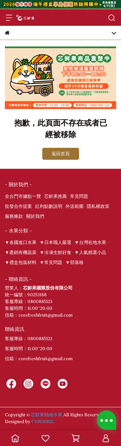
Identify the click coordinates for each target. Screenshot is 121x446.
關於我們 (35, 216)
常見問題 (79, 196)
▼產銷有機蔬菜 (20, 252)
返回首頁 (61, 154)
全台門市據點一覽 (23, 196)
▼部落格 (75, 262)
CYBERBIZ (42, 421)
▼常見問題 (51, 262)
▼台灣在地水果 (90, 242)
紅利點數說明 (48, 206)
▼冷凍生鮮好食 (55, 252)
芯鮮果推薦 (55, 196)
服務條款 (14, 216)
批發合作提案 (18, 206)
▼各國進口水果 (20, 242)
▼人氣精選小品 (90, 252)
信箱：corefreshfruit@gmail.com (39, 358)
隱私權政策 (98, 206)
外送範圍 (75, 206)
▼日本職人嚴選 (55, 242)
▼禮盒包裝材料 (20, 262)
